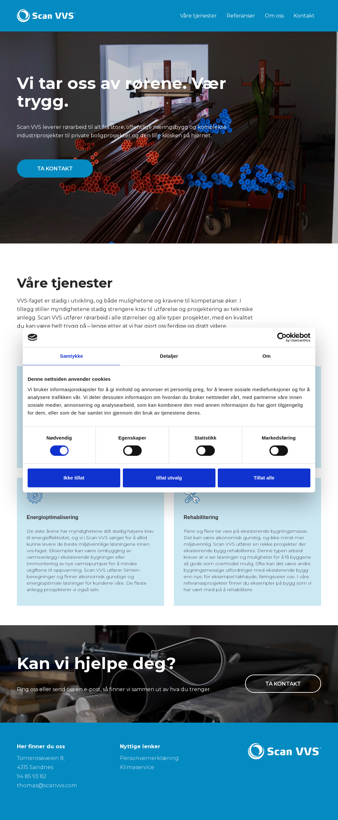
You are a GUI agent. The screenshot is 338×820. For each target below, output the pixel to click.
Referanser (241, 16)
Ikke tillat (73, 477)
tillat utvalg (169, 477)
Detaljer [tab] (169, 356)
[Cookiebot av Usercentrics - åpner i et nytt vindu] (282, 337)
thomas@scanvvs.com (47, 785)
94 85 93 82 (31, 776)
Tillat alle (264, 477)
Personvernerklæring (149, 758)
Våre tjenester (198, 16)
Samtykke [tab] (71, 356)
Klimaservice (137, 767)
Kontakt (304, 16)
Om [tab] (266, 356)
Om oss (274, 16)
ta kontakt (55, 169)
